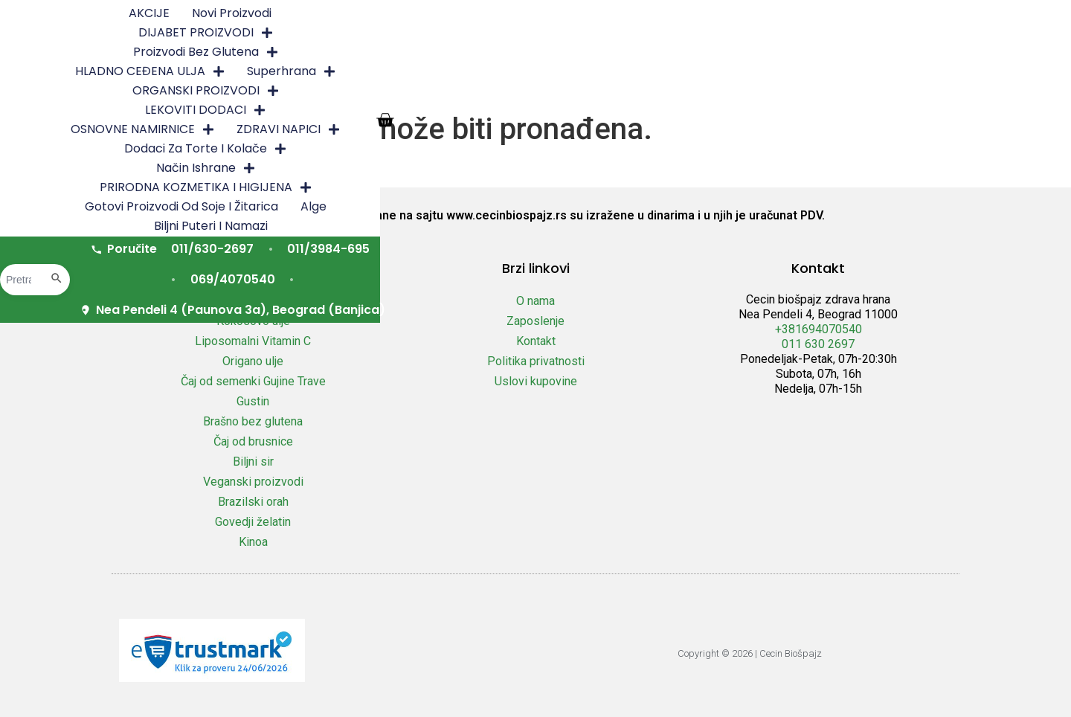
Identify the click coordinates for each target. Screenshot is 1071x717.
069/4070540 (649, 85)
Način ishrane (266, 53)
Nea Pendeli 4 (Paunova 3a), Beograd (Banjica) (879, 85)
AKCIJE (218, 14)
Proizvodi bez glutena (592, 15)
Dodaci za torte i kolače (880, 34)
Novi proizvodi (301, 14)
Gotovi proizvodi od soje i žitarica (669, 53)
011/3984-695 (532, 85)
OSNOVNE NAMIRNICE (579, 34)
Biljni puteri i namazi (894, 53)
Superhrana (903, 15)
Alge (801, 53)
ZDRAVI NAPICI (724, 34)
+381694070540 (818, 329)
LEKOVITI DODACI (424, 34)
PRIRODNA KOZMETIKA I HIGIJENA (444, 53)
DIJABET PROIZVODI (430, 15)
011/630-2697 (415, 85)
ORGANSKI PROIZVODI (269, 34)
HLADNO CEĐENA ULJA (762, 15)
